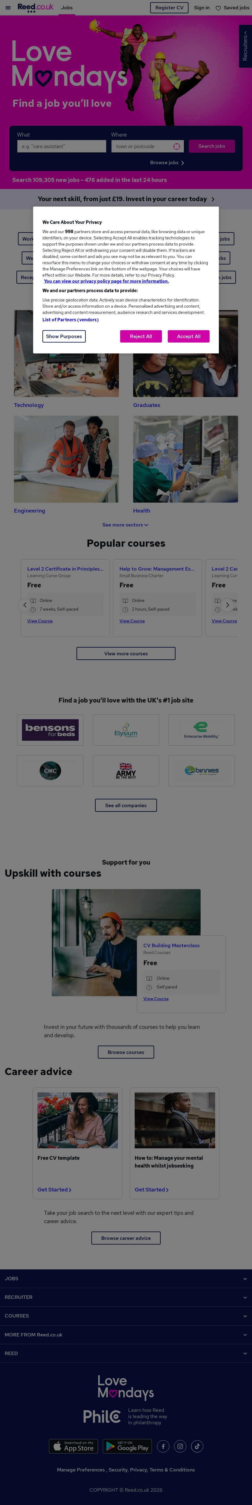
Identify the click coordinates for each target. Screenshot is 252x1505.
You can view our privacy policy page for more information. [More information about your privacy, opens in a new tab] (106, 281)
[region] (126, 280)
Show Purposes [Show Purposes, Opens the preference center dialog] (64, 336)
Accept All (189, 336)
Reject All (141, 336)
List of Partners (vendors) (70, 320)
